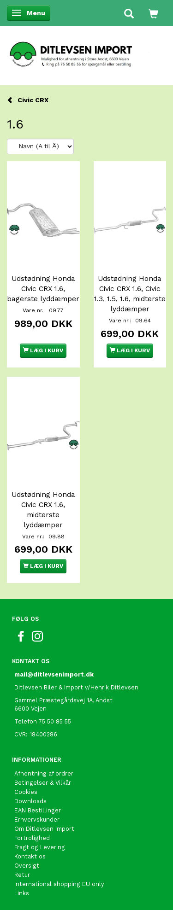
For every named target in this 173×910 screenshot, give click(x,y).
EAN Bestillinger (37, 810)
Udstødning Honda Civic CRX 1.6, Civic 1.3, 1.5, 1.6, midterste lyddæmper (130, 293)
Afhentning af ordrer (43, 773)
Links (21, 893)
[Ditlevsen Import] (86, 51)
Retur (22, 874)
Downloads (30, 801)
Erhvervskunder (37, 819)
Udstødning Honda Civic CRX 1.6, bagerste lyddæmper (43, 288)
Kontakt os (30, 856)
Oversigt (26, 865)
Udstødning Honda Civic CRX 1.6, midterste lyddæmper (43, 509)
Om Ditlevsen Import (44, 828)
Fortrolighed (32, 837)
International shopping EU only (59, 884)
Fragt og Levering (39, 847)
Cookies (25, 791)
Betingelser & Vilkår (42, 782)
